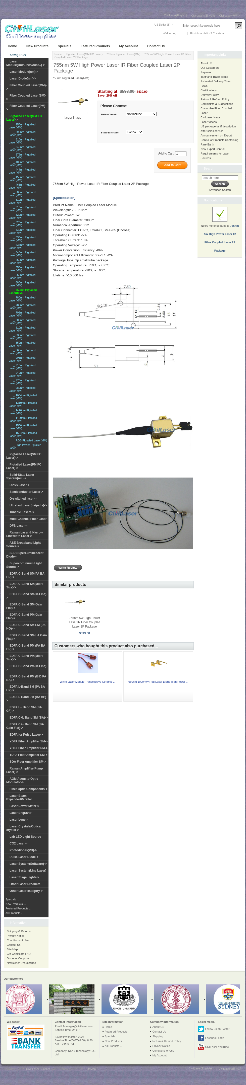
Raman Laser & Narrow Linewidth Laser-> (24, 534)
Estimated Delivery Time (215, 81)
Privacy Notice (15, 935)
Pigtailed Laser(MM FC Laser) (84, 54)
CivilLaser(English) (175, 15)
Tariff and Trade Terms (214, 76)
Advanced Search (220, 189)
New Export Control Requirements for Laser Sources (215, 153)
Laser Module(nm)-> (24, 71)
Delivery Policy (210, 94)
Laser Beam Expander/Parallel (19, 797)
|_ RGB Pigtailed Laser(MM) (29, 440)
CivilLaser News (210, 117)
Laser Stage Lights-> (24, 877)
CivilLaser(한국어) (230, 15)
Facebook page (211, 1038)
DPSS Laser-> (19, 485)
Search (209, 168)
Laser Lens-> (19, 819)
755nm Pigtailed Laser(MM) (123, 54)
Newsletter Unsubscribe (21, 962)
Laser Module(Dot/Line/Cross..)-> (25, 63)
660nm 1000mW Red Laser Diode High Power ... (158, 681)
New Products (37, 46)
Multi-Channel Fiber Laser (28, 519)
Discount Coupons (18, 958)
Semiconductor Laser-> (26, 492)
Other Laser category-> (26, 891)
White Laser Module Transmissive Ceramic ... (87, 681)
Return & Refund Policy (215, 99)
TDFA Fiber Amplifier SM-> (28, 755)
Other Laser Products (25, 884)
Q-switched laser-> (23, 498)
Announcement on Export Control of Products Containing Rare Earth (219, 140)
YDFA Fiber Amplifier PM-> (28, 748)
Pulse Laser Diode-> (24, 857)
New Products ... (16, 903)
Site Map (12, 949)
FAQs (204, 85)
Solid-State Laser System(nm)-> (20, 476)
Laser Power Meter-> (24, 806)
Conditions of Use (18, 940)
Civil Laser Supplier (38, 1068)
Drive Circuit (109, 114)
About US (206, 63)
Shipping (157, 1036)
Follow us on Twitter (213, 1029)
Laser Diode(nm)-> (23, 78)
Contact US (156, 46)
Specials (64, 46)
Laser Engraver (20, 813)
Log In (180, 33)
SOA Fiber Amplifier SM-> (28, 761)
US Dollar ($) (162, 24)
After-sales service (212, 130)
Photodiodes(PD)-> (23, 850)
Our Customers (210, 67)
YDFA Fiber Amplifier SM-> (28, 741)
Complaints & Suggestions (217, 103)
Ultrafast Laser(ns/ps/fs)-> (28, 505)
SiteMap (91, 1068)
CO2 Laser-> (18, 843)
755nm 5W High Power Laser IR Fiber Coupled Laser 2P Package (84, 622)
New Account (233, 33)
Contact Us (13, 944)
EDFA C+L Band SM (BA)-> (29, 717)
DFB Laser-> (18, 525)
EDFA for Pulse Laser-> (26, 734)
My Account (128, 46)
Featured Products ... (18, 908)
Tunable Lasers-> (22, 512)
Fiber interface (110, 132)
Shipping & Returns (19, 931)
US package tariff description (218, 126)
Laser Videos (209, 121)
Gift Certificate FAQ (19, 953)
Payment (206, 72)
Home (12, 46)
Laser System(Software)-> (28, 864)
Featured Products (95, 46)
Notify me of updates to (220, 232)
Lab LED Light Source (25, 836)
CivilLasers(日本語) (203, 15)
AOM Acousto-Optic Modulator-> (22, 780)
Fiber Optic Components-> (28, 789)
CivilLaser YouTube (213, 1047)
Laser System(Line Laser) (28, 870)
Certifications (209, 90)
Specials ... (12, 899)
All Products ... (14, 912)
